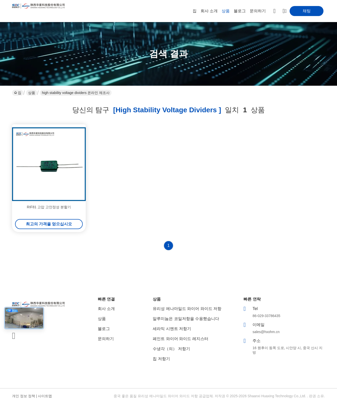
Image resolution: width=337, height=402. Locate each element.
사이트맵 (45, 396)
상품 (226, 11)
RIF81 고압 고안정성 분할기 (49, 207)
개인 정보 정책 (23, 396)
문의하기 (258, 11)
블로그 (240, 11)
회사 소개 (209, 11)
